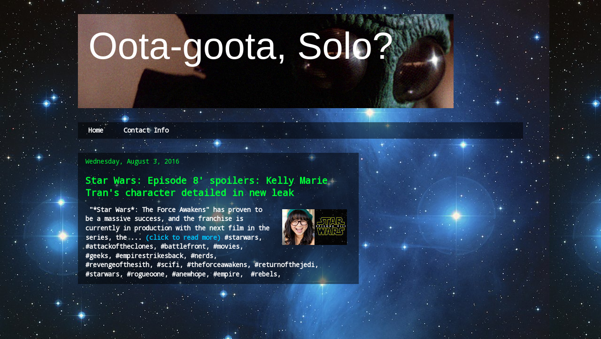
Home (95, 130)
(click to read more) (183, 237)
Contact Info (146, 130)
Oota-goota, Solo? (235, 46)
